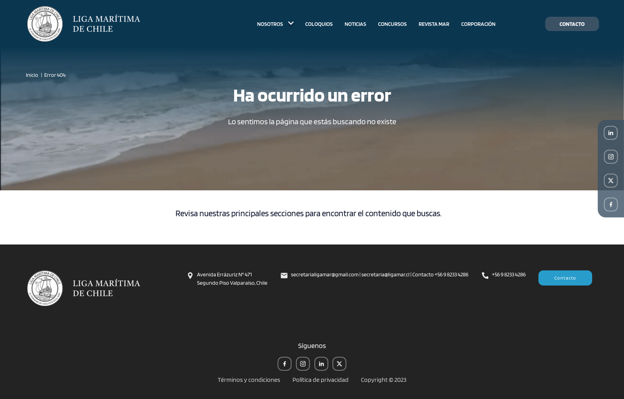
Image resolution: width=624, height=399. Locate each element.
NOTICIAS (355, 24)
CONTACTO (572, 24)
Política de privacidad (320, 379)
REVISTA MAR (434, 24)
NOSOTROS (275, 24)
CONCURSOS (392, 24)
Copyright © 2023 (383, 379)
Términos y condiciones (249, 379)
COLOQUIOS (319, 24)
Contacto (565, 278)
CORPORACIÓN (478, 24)
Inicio (32, 75)
